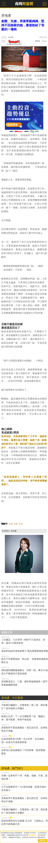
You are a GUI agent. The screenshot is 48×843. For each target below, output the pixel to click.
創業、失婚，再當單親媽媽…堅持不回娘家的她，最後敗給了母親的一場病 (22, 25)
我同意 (43, 841)
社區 (16, 524)
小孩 (11, 524)
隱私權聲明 (32, 835)
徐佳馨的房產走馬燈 (14, 42)
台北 (21, 524)
